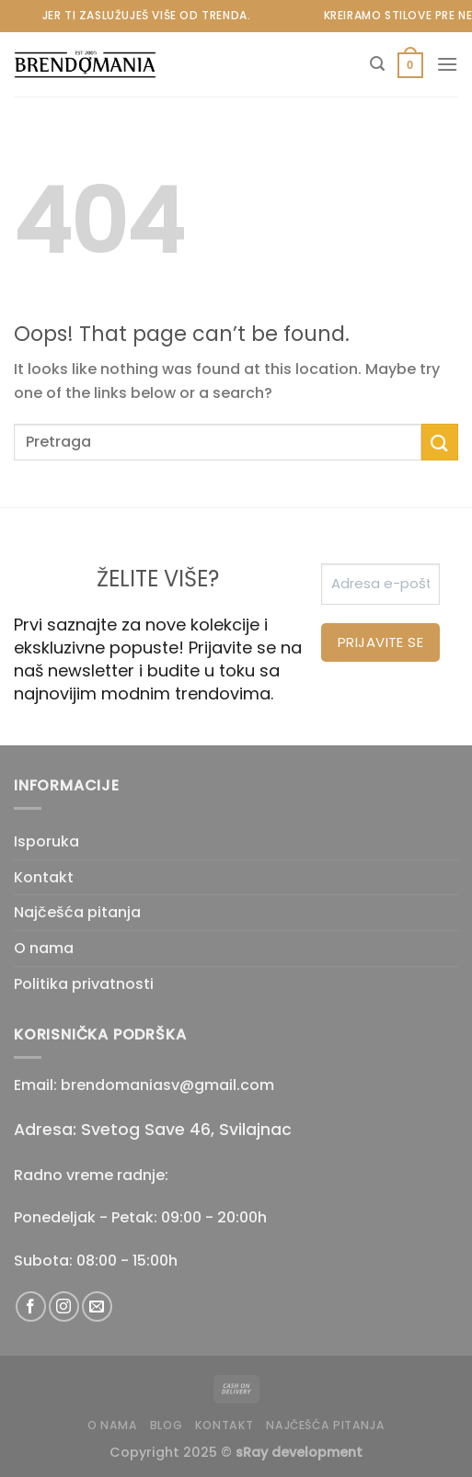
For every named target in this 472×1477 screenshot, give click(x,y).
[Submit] (439, 442)
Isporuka (46, 841)
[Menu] (447, 63)
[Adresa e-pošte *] (380, 584)
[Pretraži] (377, 64)
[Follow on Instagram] (64, 1306)
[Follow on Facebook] (31, 1306)
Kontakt (44, 877)
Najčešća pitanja (77, 912)
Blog (166, 1425)
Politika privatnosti (84, 983)
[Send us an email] (97, 1306)
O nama (44, 948)
